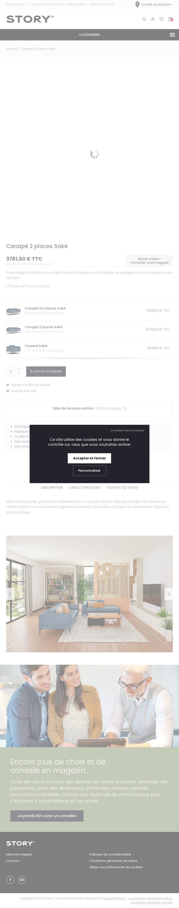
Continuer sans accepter (127, 430)
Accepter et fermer (89, 458)
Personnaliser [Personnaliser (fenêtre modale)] (89, 470)
